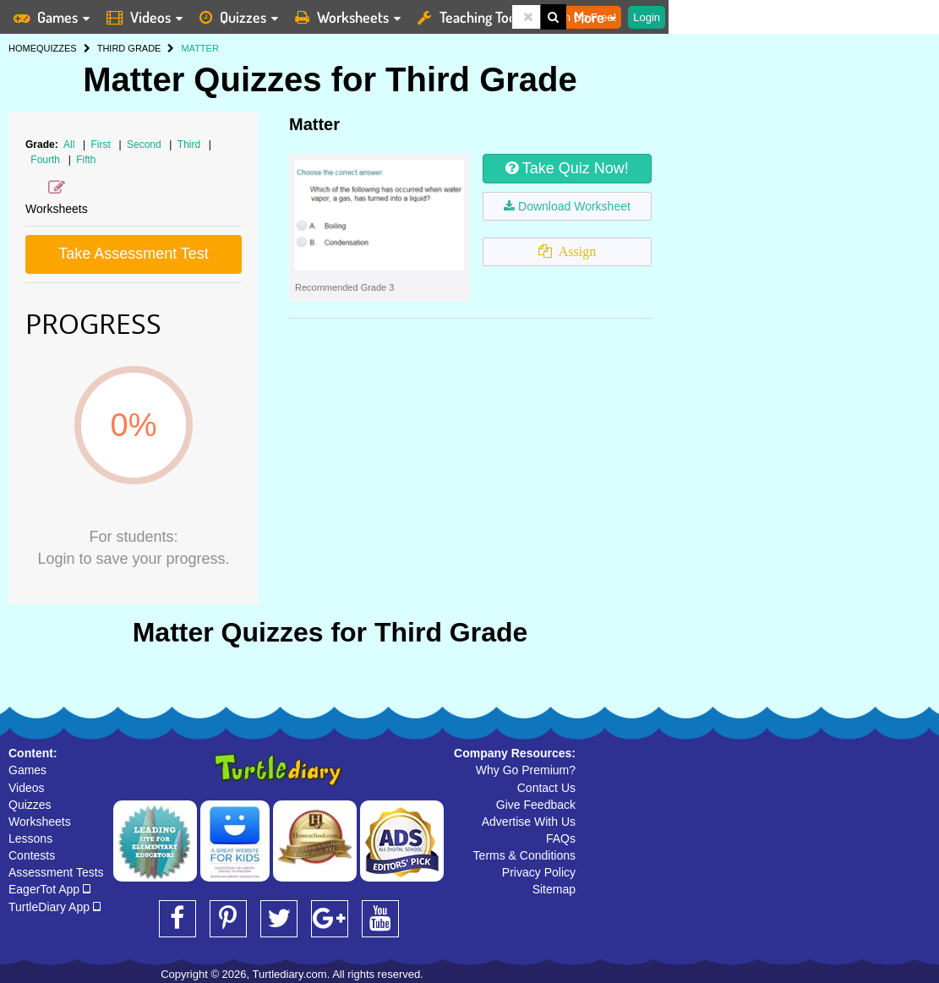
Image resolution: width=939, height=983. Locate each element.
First (102, 144)
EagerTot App (49, 889)
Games (27, 770)
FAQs (561, 838)
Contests (31, 855)
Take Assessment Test (133, 253)
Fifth (86, 160)
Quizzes (30, 804)
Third (190, 144)
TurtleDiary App (54, 907)
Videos (26, 788)
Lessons (30, 838)
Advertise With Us (529, 821)
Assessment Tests (56, 872)
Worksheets (39, 821)
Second (145, 144)
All (68, 144)
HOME (22, 48)
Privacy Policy (539, 872)
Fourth (46, 160)
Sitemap (554, 889)
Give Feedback (536, 804)
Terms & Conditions (524, 855)
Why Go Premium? (526, 770)
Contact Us (546, 788)
